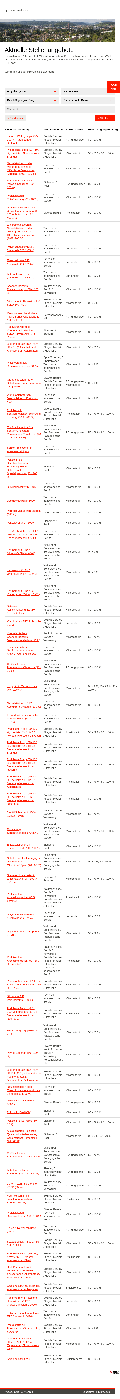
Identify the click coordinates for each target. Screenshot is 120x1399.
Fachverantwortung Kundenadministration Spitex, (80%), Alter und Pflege (21, 332)
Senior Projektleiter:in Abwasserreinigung (19, 449)
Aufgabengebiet (53, 129)
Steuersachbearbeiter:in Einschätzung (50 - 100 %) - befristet (23, 879)
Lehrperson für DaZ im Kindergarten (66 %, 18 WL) (23, 592)
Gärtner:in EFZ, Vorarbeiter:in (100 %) (20, 998)
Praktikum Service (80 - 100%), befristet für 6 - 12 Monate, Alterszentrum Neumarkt (22, 1013)
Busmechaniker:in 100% (21, 500)
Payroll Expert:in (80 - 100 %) (22, 1054)
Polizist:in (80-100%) (19, 1112)
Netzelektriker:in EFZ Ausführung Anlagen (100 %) (24, 705)
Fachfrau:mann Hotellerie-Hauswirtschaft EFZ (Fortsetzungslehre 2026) (22, 1301)
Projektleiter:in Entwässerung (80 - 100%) (22, 197)
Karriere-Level (75, 129)
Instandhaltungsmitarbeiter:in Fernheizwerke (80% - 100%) (24, 718)
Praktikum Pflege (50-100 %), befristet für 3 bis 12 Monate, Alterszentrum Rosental (22, 764)
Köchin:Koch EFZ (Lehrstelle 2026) (24, 623)
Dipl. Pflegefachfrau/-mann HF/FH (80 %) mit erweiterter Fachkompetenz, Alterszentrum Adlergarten (24, 1075)
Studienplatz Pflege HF (20, 1359)
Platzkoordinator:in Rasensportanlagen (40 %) (23, 364)
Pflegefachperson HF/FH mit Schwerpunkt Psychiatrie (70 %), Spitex (24, 984)
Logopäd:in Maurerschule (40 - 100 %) (22, 688)
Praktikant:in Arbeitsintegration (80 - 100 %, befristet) (23, 961)
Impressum (104, 1391)
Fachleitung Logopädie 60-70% (22, 1032)
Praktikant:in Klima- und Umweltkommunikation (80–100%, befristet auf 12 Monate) (23, 212)
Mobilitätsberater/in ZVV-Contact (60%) (21, 814)
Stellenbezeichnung (17, 129)
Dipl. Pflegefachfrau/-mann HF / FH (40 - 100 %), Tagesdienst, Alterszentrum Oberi (23, 1343)
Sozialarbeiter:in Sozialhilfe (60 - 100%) (23, 1243)
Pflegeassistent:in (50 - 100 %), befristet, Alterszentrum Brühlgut (23, 153)
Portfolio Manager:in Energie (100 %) (24, 512)
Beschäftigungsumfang (103, 129)
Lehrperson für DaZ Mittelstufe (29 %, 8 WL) (21, 552)
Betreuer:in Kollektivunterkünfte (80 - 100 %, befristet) (21, 610)
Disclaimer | (90, 1391)
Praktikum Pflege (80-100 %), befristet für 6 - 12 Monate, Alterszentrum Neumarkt (22, 798)
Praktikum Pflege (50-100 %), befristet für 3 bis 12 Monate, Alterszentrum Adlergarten (22, 781)
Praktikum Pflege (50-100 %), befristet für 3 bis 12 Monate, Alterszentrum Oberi (24, 732)
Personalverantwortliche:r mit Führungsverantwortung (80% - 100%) (23, 317)
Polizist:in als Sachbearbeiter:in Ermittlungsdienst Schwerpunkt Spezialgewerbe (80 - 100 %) (22, 468)
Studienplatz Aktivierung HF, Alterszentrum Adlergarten (23, 1287)
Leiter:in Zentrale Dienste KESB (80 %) (22, 1185)
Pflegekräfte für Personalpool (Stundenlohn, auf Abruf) (23, 1328)
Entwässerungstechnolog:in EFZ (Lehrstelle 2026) (23, 1315)
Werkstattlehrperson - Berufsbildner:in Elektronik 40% (22, 398)
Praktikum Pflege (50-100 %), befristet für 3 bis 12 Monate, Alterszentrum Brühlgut (22, 747)
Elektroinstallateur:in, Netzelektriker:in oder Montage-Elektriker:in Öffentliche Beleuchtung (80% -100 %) (21, 231)
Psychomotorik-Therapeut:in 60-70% (23, 933)
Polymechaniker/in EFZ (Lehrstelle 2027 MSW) (20, 248)
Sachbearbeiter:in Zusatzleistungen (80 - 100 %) (22, 289)
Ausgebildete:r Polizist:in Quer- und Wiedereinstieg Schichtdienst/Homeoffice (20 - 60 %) (22, 1136)
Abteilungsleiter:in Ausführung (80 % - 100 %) (23, 1172)
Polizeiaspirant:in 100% (21, 522)
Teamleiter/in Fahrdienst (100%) (21, 1102)
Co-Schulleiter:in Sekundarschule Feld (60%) (23, 1155)
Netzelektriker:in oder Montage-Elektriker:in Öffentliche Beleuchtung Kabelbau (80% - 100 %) (21, 168)
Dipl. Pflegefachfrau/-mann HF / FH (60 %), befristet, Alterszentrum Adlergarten (22, 347)
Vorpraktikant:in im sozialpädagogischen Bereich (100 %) (19, 1199)
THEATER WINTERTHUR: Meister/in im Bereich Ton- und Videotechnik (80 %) (22, 534)
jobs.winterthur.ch (18, 10)
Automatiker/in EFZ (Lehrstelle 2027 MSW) (20, 276)
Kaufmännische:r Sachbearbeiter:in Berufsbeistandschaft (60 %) (23, 637)
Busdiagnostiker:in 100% (21, 487)
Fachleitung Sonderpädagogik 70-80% (22, 831)
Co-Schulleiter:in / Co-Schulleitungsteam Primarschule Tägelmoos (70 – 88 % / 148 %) (24, 432)
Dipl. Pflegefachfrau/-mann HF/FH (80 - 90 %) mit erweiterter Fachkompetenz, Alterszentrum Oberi (23, 1272)
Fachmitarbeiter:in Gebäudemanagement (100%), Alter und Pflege (21, 650)
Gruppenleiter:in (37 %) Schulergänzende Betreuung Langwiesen (24, 383)
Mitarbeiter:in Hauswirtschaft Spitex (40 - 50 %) (23, 303)
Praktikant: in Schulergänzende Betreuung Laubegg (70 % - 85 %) (24, 414)
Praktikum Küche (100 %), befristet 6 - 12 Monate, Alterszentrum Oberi (22, 1257)
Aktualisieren (106, 118)
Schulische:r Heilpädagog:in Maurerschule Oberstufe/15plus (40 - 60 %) (24, 862)
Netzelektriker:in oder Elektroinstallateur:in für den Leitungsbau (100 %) (23, 1090)
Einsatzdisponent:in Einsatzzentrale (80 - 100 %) (24, 846)
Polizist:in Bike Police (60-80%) (22, 1122)
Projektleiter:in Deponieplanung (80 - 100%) (24, 1214)
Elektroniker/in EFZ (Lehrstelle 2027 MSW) (20, 262)
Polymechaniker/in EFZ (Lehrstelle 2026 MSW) (20, 916)
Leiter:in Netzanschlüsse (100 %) (21, 1230)
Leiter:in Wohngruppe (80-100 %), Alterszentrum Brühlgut (22, 140)
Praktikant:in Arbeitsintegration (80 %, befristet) (21, 897)
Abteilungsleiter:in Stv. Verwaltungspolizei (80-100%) (20, 184)
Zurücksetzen (16, 118)
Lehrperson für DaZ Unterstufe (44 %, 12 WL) (22, 572)
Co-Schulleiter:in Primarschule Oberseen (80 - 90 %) (24, 667)
